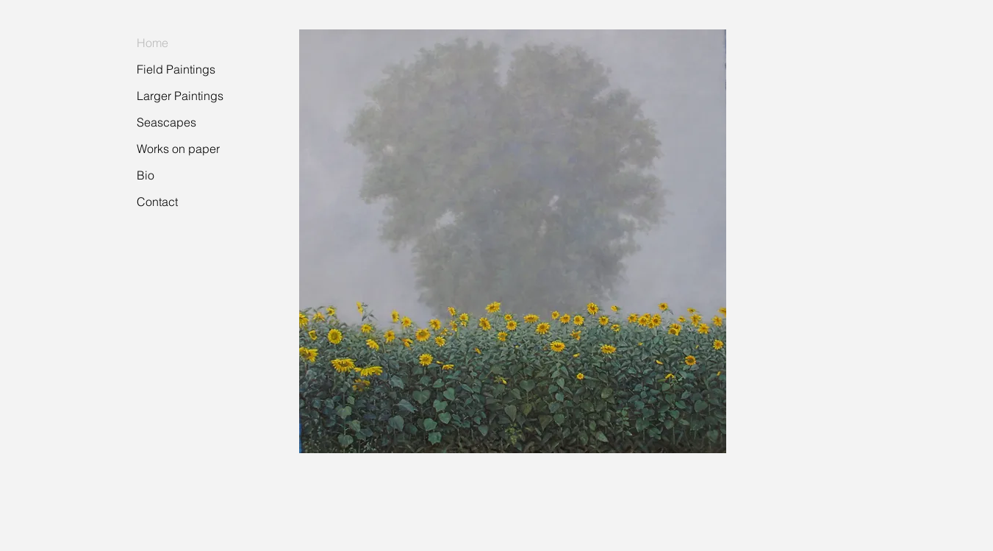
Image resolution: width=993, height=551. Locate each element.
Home (152, 42)
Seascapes (166, 122)
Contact (157, 201)
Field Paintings (176, 69)
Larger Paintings (180, 95)
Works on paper (178, 148)
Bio (145, 175)
